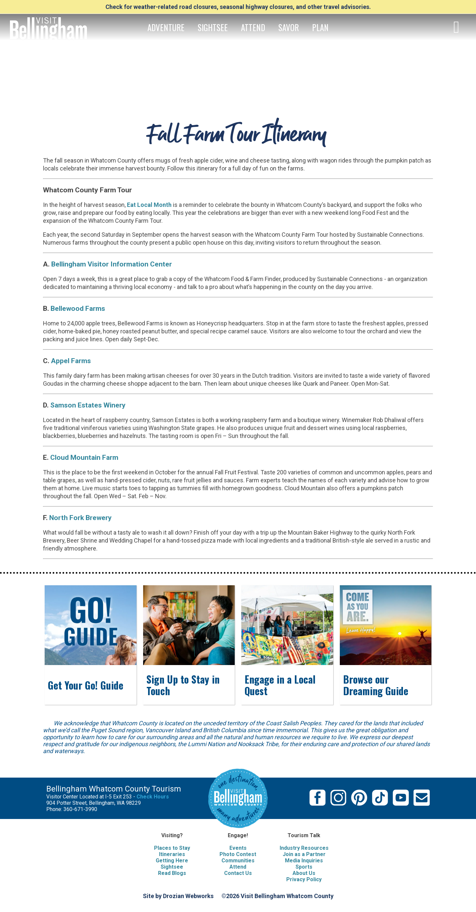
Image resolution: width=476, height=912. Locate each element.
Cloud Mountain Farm (84, 457)
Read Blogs (172, 873)
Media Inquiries (304, 860)
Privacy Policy (304, 879)
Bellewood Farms (78, 308)
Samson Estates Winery (88, 405)
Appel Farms (70, 361)
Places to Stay (172, 848)
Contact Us (238, 873)
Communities (238, 860)
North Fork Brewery (80, 517)
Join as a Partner (304, 854)
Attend (237, 867)
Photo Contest (237, 854)
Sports (304, 867)
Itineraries (172, 854)
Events (238, 848)
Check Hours (153, 796)
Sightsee (172, 867)
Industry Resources (304, 848)
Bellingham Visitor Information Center (111, 264)
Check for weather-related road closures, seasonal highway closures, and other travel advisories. (238, 6)
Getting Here (172, 860)
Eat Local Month (149, 204)
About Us (304, 873)
